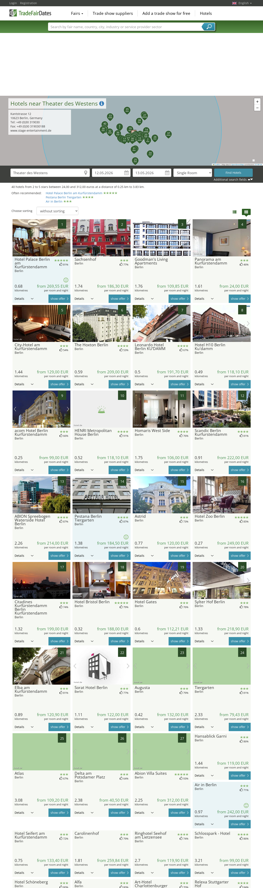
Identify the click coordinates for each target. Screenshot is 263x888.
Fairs (77, 13)
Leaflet (216, 165)
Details (24, 299)
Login (13, 3)
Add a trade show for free (166, 13)
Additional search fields (230, 179)
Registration (28, 3)
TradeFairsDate (30, 13)
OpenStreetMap (237, 165)
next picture (68, 237)
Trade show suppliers (113, 13)
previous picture (15, 237)
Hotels (206, 13)
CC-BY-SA (258, 165)
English (245, 3)
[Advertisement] (131, 64)
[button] (131, 130)
